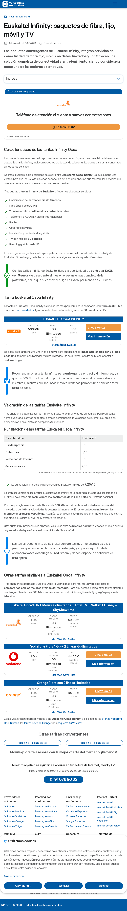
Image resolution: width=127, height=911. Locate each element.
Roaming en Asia (44, 816)
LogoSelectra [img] (6, 905)
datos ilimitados (25, 310)
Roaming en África (44, 821)
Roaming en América (46, 811)
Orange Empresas (75, 821)
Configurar (23, 886)
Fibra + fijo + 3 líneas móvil (94, 742)
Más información (99, 336)
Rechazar (63, 885)
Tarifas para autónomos (78, 826)
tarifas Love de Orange (37, 723)
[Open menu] (115, 4)
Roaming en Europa (45, 806)
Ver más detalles (63, 345)
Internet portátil (105, 802)
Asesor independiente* (18, 136)
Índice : (11, 79)
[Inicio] (6, 16)
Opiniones (9, 806)
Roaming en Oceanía (46, 826)
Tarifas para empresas (78, 806)
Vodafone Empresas (77, 811)
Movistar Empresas (76, 816)
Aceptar (104, 885)
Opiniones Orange (14, 821)
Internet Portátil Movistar (110, 807)
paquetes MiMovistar (70, 723)
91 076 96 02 (63, 127)
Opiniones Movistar (14, 811)
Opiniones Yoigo (13, 826)
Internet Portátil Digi (107, 812)
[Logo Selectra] (13, 4)
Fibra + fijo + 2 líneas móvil (32, 742)
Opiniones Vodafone (15, 816)
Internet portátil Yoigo (108, 825)
